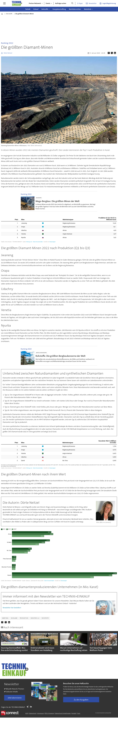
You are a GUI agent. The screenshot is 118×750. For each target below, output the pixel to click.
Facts (78, 713)
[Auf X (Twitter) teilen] (112, 53)
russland (14, 618)
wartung (5, 618)
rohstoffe (45, 618)
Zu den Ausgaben (81, 699)
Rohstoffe (45, 9)
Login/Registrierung (109, 3)
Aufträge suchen (60, 3)
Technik (27, 9)
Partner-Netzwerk (35, 3)
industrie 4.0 (35, 618)
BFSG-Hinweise (49, 713)
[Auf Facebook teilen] (109, 53)
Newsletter (93, 3)
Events (48, 3)
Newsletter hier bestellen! (12, 608)
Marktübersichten (75, 9)
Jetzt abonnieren (15, 697)
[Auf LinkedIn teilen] (115, 53)
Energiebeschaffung (59, 9)
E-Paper (80, 3)
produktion (24, 618)
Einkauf (35, 9)
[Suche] (72, 3)
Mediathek (87, 9)
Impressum (40, 713)
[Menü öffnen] (4, 3)
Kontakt (74, 713)
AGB (26, 713)
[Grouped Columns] (59, 228)
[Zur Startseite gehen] (17, 3)
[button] (113, 642)
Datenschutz (32, 713)
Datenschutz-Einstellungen (63, 713)
